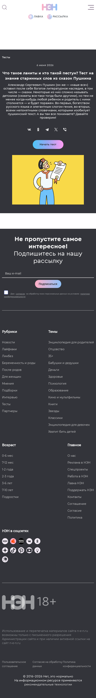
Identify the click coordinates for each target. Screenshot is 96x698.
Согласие (75, 510)
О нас (72, 456)
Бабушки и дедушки (63, 363)
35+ (50, 356)
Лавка (35, 16)
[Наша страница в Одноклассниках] (37, 541)
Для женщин (11, 377)
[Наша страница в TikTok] (13, 550)
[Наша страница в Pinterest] (21, 550)
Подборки (9, 390)
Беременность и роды (18, 363)
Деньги (53, 370)
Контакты (74, 497)
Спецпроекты (78, 469)
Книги (53, 404)
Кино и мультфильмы (64, 397)
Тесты (6, 404)
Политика (75, 517)
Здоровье (55, 377)
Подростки (10, 497)
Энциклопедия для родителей (71, 342)
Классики (55, 418)
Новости (8, 342)
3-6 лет (7, 483)
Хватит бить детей (62, 431)
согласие (20, 294)
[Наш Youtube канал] (29, 550)
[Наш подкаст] (5, 559)
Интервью (9, 397)
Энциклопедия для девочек (69, 425)
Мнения (8, 383)
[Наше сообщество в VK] (29, 541)
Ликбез (7, 356)
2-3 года (8, 476)
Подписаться (48, 284)
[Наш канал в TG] (5, 541)
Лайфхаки (9, 349)
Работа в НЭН (78, 476)
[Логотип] (49, 7)
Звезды (53, 411)
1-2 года (7, 469)
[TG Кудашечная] (13, 541)
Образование (58, 390)
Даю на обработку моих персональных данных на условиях (47, 295)
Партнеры (9, 411)
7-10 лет (7, 490)
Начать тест (48, 144)
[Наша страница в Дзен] (5, 550)
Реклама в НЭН (79, 462)
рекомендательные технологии (48, 684)
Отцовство (56, 349)
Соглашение (77, 504)
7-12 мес (8, 462)
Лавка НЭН (76, 483)
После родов (12, 370)
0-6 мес (7, 456)
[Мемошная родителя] (21, 541)
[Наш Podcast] (37, 550)
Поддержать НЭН (81, 490)
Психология (57, 383)
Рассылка (57, 16)
